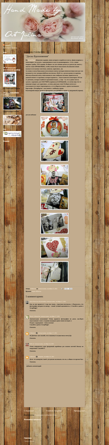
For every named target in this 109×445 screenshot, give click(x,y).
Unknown (7, 45)
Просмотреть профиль (10, 48)
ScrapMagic (31, 60)
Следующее (29, 411)
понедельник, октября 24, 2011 (44, 344)
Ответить (33, 310)
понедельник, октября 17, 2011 (56, 301)
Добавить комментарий (33, 366)
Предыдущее (79, 411)
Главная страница (54, 411)
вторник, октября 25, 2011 (46, 356)
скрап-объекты (36, 291)
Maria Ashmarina (35, 316)
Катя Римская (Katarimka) (38, 301)
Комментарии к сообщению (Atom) (46, 415)
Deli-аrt (32, 344)
